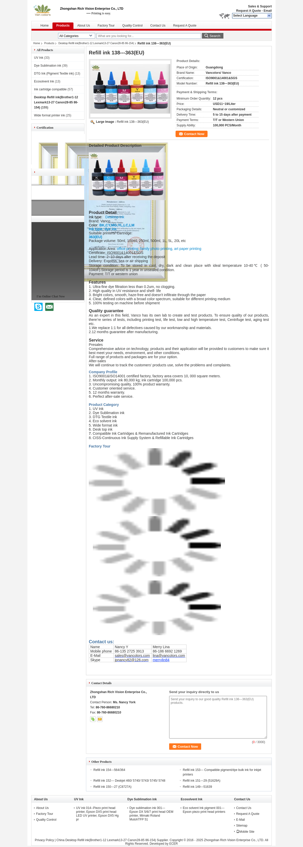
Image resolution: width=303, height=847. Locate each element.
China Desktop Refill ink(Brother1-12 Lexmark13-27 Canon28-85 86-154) (106, 840)
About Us (83, 25)
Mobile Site (245, 831)
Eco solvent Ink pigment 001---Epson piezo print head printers (204, 810)
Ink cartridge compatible (50, 89)
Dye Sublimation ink (47, 65)
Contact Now (194, 134)
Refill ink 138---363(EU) (133, 122)
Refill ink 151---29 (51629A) (201, 780)
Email (268, 11)
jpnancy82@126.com (132, 660)
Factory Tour (106, 25)
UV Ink (38, 57)
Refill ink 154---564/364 (109, 770)
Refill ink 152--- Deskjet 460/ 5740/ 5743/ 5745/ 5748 (129, 780)
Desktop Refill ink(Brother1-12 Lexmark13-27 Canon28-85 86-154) (96, 43)
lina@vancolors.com (169, 656)
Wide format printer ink (49, 115)
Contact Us (157, 25)
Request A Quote (248, 11)
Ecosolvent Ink (44, 81)
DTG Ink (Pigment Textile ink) (54, 73)
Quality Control (132, 25)
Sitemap (241, 825)
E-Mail (240, 819)
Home (44, 25)
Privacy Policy (44, 840)
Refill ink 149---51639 (197, 787)
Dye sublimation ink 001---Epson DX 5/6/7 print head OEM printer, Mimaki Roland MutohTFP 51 (151, 813)
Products (63, 25)
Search (215, 36)
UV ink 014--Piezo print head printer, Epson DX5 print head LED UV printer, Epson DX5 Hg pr (97, 813)
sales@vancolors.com (132, 656)
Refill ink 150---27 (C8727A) (112, 787)
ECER (173, 843)
